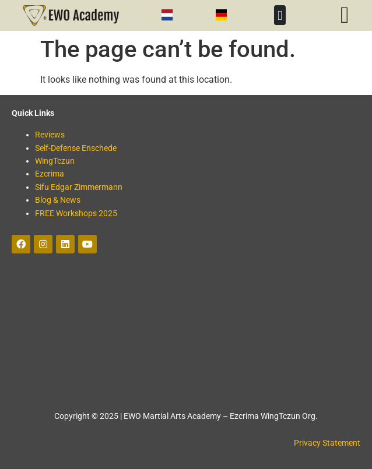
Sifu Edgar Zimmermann (78, 187)
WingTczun (55, 160)
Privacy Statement (327, 442)
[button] (280, 15)
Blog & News (57, 199)
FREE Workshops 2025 (76, 213)
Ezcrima (49, 173)
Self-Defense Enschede (76, 148)
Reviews (50, 134)
